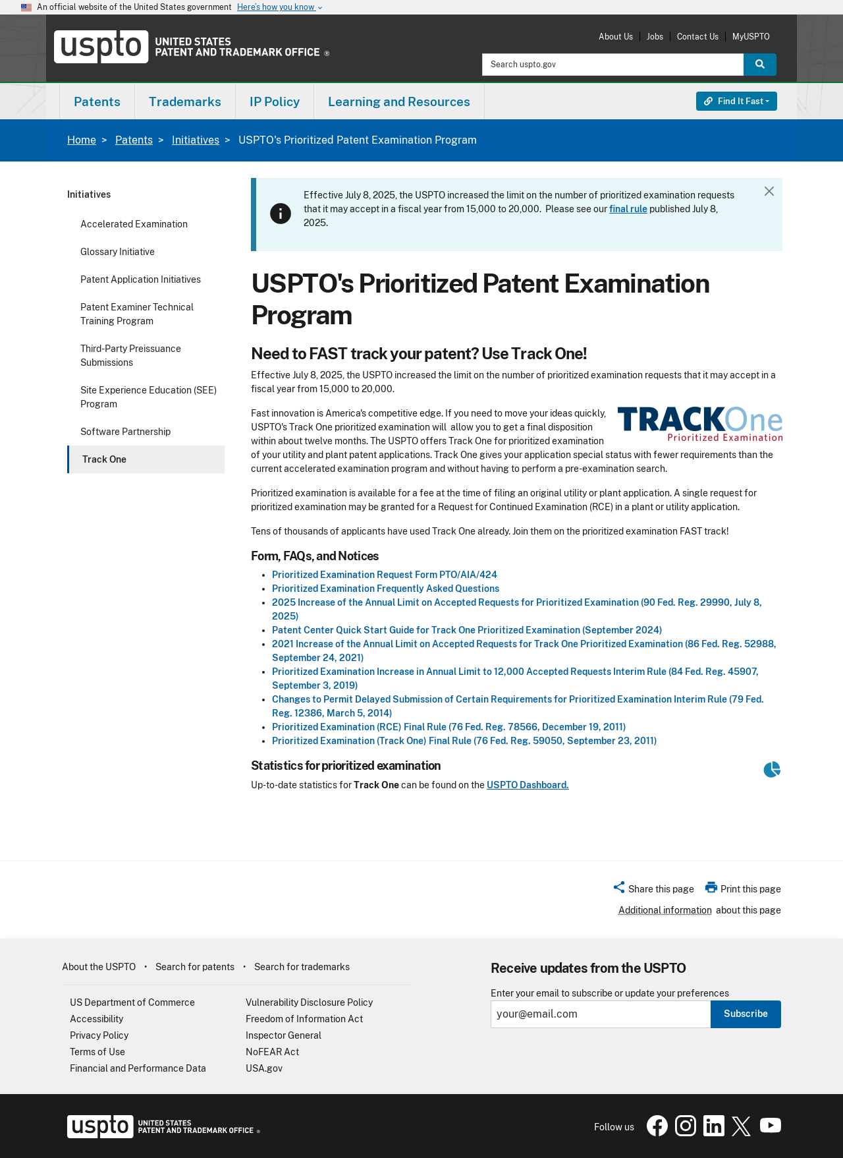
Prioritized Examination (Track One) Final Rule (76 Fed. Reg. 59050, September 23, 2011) (464, 741)
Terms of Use (97, 1052)
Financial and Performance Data (138, 1068)
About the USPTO (99, 967)
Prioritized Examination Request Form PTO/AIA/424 (384, 574)
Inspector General (283, 1035)
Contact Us (698, 37)
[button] (653, 891)
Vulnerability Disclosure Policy (309, 1002)
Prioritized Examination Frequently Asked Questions (385, 588)
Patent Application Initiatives (140, 279)
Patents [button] (97, 101)
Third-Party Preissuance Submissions (130, 355)
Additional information (665, 910)
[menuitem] (97, 101)
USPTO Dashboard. (528, 785)
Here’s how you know (280, 7)
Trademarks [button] (185, 101)
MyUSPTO (751, 37)
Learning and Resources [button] (399, 101)
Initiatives (195, 140)
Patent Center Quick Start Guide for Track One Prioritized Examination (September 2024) (467, 630)
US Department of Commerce (132, 1002)
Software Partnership (125, 431)
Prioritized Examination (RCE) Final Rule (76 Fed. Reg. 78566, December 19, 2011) (449, 727)
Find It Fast (733, 101)
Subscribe (746, 1013)
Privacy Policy (99, 1035)
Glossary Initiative (117, 251)
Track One (104, 459)
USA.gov (264, 1068)
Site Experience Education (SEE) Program (148, 397)
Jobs (655, 37)
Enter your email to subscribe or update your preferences (610, 994)
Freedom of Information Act (304, 1019)
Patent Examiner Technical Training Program (137, 314)
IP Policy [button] (275, 101)
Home (81, 140)
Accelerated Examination (134, 224)
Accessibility (96, 1019)
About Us (616, 37)
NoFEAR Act (272, 1052)
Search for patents (194, 967)
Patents (134, 140)
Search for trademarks (302, 967)
